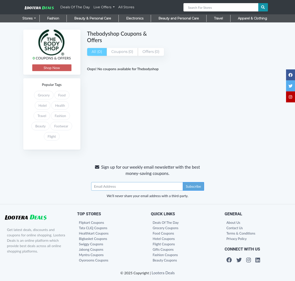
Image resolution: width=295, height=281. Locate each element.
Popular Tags (52, 84)
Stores (27, 18)
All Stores (126, 7)
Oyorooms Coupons (93, 260)
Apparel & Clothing (252, 18)
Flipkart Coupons (91, 222)
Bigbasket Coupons (93, 239)
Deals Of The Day (75, 7)
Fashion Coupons (165, 255)
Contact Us (234, 228)
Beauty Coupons (165, 260)
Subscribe (193, 186)
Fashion (53, 18)
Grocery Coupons (166, 228)
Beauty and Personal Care (178, 18)
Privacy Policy (236, 239)
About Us (233, 222)
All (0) (97, 52)
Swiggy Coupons (91, 244)
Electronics (134, 18)
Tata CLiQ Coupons (93, 228)
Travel (218, 18)
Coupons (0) (122, 52)
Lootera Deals (163, 272)
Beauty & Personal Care (92, 18)
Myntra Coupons (91, 255)
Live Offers (102, 7)
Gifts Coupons (163, 249)
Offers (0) (150, 52)
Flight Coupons (164, 244)
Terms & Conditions (240, 233)
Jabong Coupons (91, 249)
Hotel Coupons (164, 239)
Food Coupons (163, 233)
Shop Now (51, 67)
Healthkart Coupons (93, 233)
